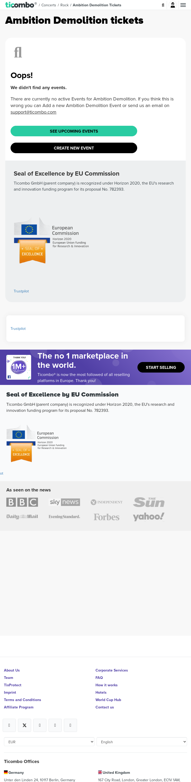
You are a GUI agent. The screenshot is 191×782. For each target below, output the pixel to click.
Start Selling (161, 367)
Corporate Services (112, 670)
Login (173, 5)
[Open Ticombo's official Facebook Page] (19, 377)
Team (8, 677)
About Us (12, 670)
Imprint (10, 692)
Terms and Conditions (22, 699)
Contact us (105, 707)
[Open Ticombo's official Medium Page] (55, 725)
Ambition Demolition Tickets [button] (97, 5)
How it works (107, 685)
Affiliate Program (19, 707)
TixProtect (12, 685)
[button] (21, 5)
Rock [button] (64, 5)
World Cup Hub (108, 699)
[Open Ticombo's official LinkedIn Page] (70, 725)
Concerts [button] (48, 5)
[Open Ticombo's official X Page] (24, 725)
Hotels (101, 692)
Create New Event (74, 148)
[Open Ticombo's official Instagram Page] (39, 725)
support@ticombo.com (33, 112)
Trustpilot (21, 291)
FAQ (99, 677)
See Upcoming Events (74, 131)
